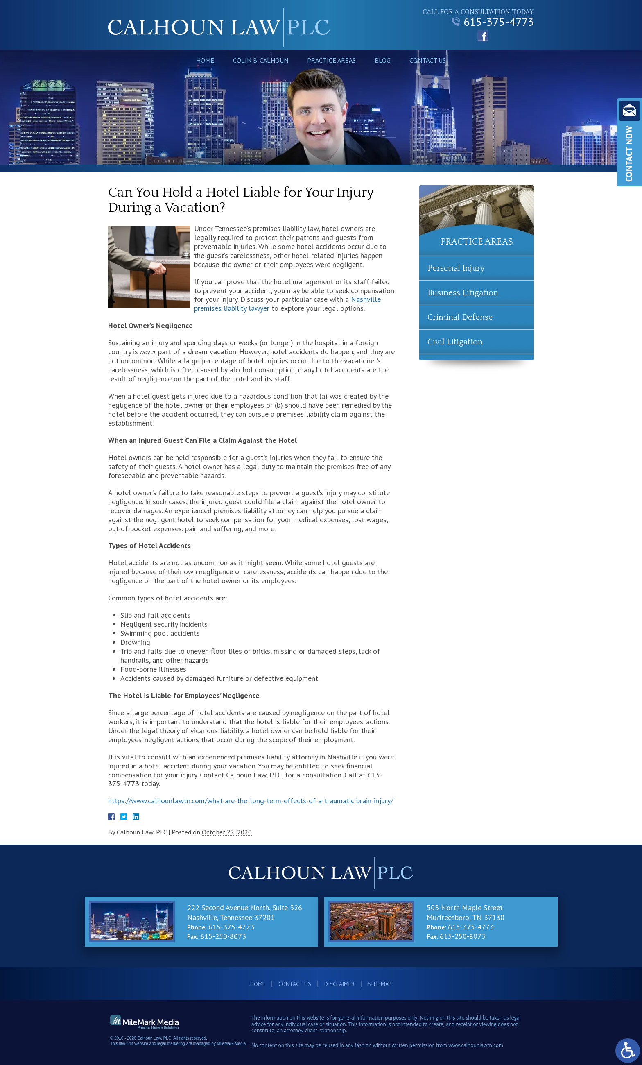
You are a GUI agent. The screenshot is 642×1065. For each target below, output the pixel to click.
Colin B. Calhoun (260, 60)
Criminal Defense (460, 317)
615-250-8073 (223, 936)
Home (205, 60)
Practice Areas (331, 60)
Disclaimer (339, 984)
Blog (383, 60)
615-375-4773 (493, 21)
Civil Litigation (455, 342)
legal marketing (171, 1043)
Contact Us (427, 60)
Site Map (380, 984)
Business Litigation (462, 292)
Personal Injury (456, 268)
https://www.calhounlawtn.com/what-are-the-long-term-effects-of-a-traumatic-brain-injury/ (250, 800)
